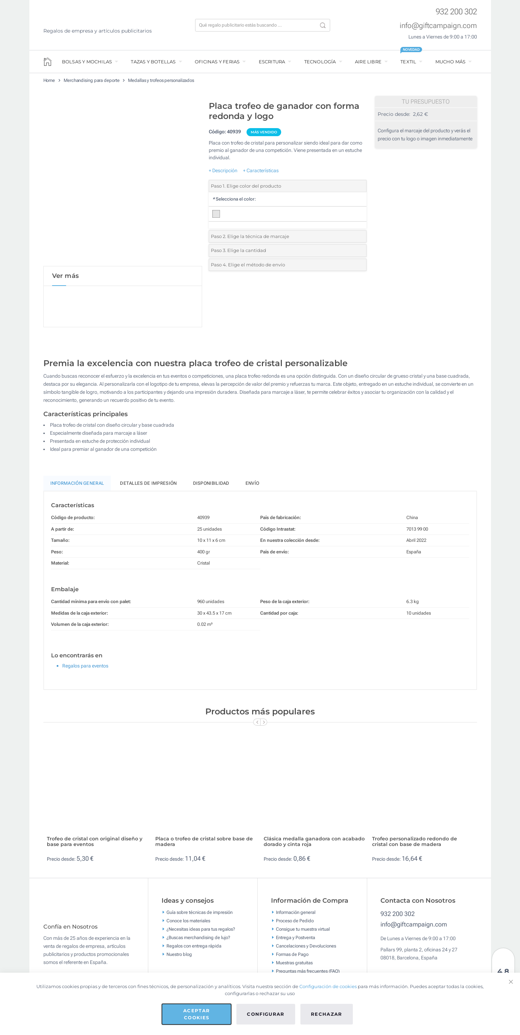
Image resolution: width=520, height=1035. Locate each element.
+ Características (261, 170)
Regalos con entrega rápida (193, 947)
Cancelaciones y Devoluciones (306, 947)
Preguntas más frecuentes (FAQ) (308, 972)
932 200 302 (456, 11)
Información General (77, 484)
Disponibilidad (211, 484)
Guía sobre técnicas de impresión (199, 913)
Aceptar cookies (196, 1014)
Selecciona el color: (234, 199)
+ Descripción (223, 170)
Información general (295, 913)
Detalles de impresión (148, 484)
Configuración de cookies (328, 986)
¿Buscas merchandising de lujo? (198, 938)
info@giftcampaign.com (438, 25)
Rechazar (326, 1014)
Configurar (266, 1014)
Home (49, 80)
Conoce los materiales (188, 921)
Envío (252, 484)
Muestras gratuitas (294, 963)
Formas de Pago (292, 955)
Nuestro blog (179, 955)
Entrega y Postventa (295, 938)
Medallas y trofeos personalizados (161, 80)
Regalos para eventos (85, 667)
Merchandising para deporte (91, 80)
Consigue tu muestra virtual (303, 930)
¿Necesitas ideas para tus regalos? (200, 930)
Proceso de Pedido (295, 921)
